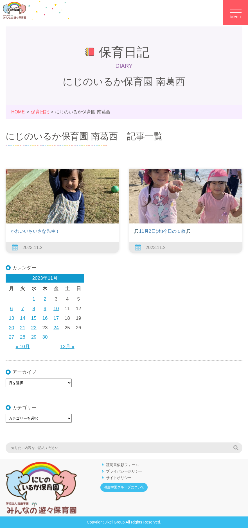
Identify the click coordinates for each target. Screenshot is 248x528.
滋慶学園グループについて (124, 487)
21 (22, 327)
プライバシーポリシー (124, 471)
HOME (18, 111)
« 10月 (23, 346)
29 (34, 337)
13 (11, 318)
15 (34, 318)
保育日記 (40, 111)
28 (22, 337)
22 (34, 327)
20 (11, 327)
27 (11, 337)
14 (22, 318)
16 (45, 318)
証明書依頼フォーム (122, 465)
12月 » (67, 346)
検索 (235, 447)
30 (45, 337)
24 (56, 327)
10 (56, 308)
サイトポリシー (119, 478)
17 (56, 318)
